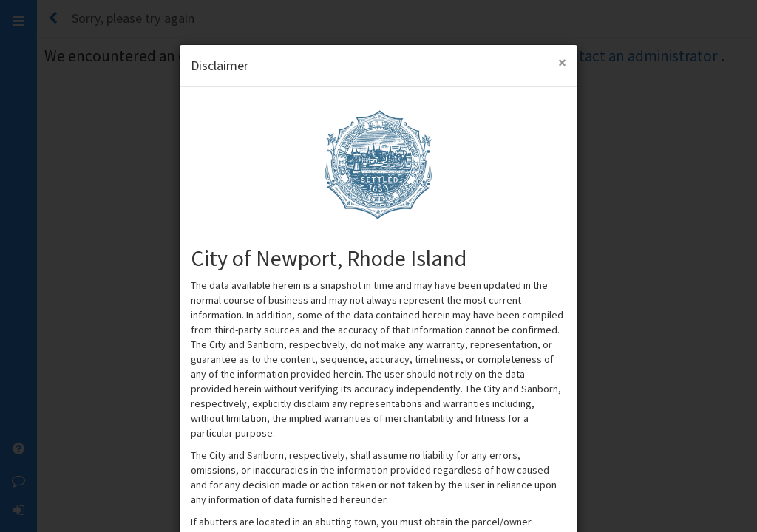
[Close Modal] (562, 62)
